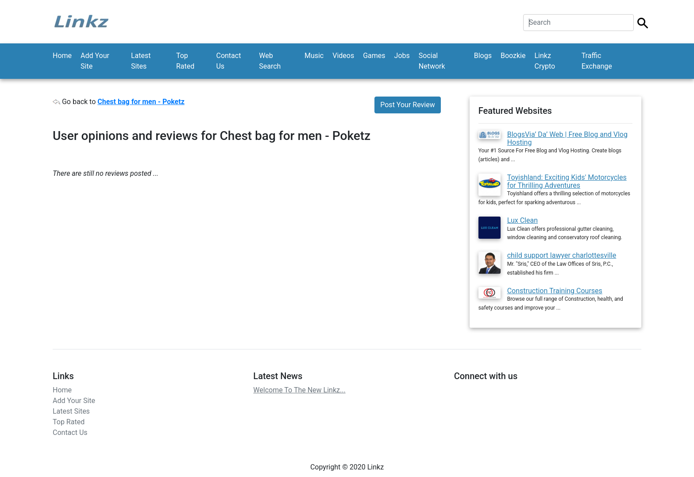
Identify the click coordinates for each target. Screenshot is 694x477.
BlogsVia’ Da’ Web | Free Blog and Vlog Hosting (567, 138)
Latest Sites (141, 60)
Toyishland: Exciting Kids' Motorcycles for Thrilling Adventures (567, 181)
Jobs (402, 55)
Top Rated (185, 60)
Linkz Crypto (544, 60)
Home (62, 55)
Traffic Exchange (597, 60)
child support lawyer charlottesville (562, 255)
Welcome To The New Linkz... (299, 390)
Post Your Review (407, 105)
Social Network (432, 60)
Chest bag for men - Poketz (141, 101)
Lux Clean (522, 220)
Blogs (483, 55)
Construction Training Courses (554, 291)
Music (314, 55)
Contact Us (228, 60)
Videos (343, 55)
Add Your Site (95, 60)
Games (374, 55)
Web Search (270, 60)
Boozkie (513, 55)
